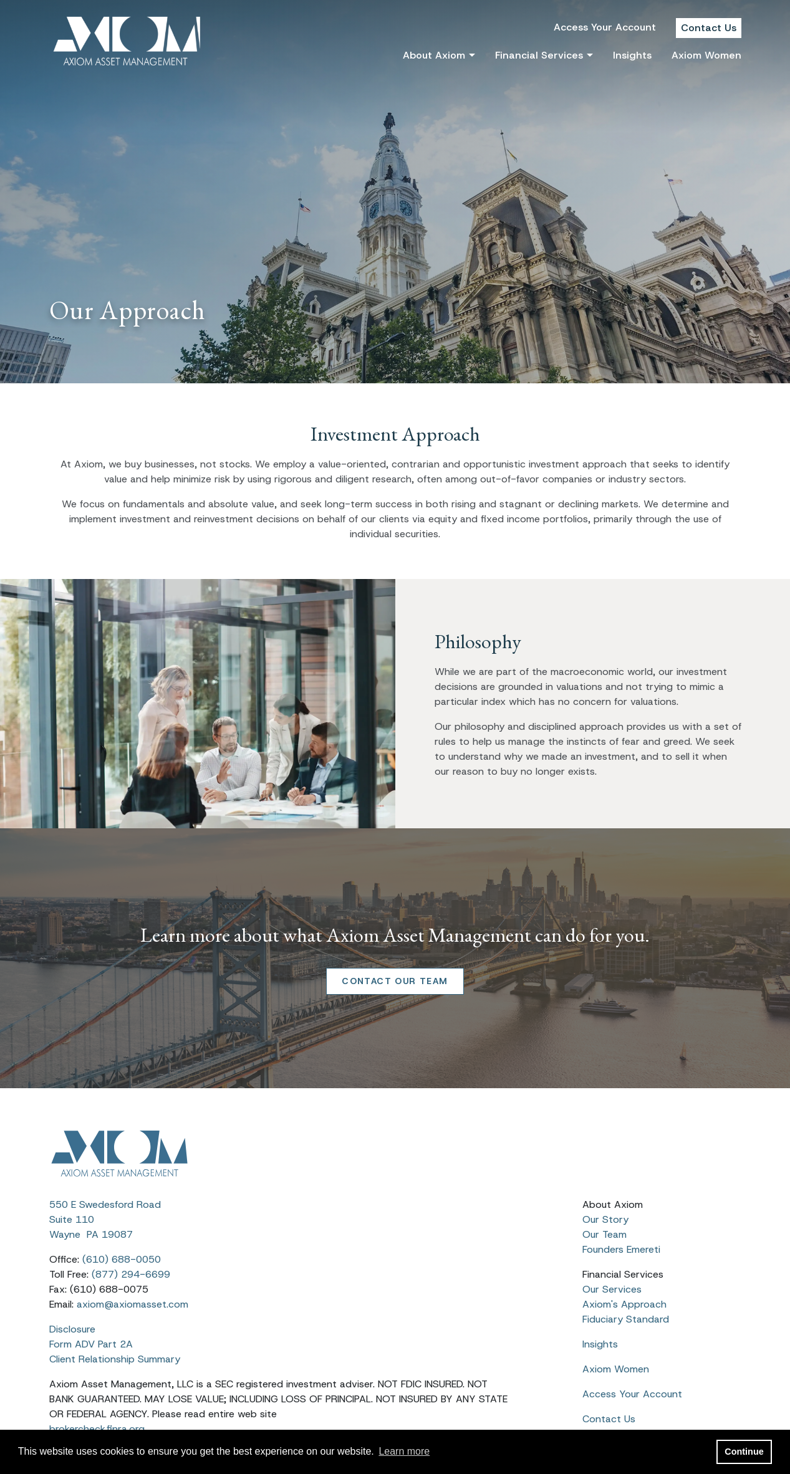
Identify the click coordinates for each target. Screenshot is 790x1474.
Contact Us (708, 27)
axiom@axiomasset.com (132, 1304)
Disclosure (74, 1329)
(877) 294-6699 (131, 1274)
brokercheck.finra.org (97, 1428)
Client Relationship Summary (114, 1359)
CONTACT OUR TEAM (395, 981)
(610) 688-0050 (121, 1259)
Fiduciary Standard (625, 1319)
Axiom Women (706, 55)
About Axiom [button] (434, 55)
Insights (632, 55)
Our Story (605, 1219)
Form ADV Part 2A (91, 1344)
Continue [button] (744, 1452)
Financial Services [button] (539, 55)
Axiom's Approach (624, 1304)
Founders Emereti (621, 1249)
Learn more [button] (404, 1451)
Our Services (612, 1289)
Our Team (604, 1234)
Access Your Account (605, 27)
